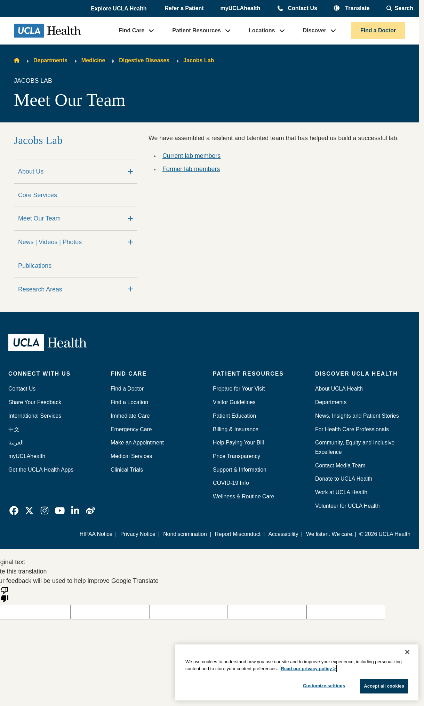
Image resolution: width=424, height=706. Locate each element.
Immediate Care (130, 416)
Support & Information (239, 470)
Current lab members (191, 155)
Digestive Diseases (144, 60)
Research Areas (40, 289)
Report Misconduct (238, 534)
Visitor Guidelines (234, 402)
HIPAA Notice (96, 534)
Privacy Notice (137, 534)
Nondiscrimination (185, 534)
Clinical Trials (127, 470)
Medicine (93, 60)
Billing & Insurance (235, 429)
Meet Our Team (39, 218)
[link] (13, 510)
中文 (13, 429)
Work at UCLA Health (341, 492)
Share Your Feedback (34, 402)
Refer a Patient (184, 8)
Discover (315, 30)
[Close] (407, 652)
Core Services (37, 195)
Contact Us (302, 8)
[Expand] (130, 171)
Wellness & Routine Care (243, 496)
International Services (34, 416)
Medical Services (131, 456)
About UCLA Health (339, 389)
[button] (119, 8)
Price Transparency (236, 456)
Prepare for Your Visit (239, 389)
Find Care (132, 30)
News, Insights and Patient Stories (357, 416)
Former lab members (191, 169)
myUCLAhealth (241, 8)
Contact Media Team (340, 465)
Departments (50, 60)
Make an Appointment (137, 443)
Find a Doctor (378, 30)
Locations (262, 30)
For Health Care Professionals (352, 429)
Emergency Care (131, 429)
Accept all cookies (384, 686)
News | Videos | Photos (50, 242)
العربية (16, 443)
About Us (30, 171)
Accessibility (283, 534)
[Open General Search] (399, 8)
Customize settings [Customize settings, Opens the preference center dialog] (324, 685)
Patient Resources (196, 30)
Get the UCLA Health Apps (40, 470)
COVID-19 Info (231, 483)
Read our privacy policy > (308, 668)
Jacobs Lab (198, 60)
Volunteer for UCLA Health (347, 506)
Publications (34, 265)
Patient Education (234, 416)
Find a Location (129, 402)
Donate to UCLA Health (343, 479)
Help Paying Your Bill (238, 443)
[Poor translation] (4, 594)
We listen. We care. (330, 534)
